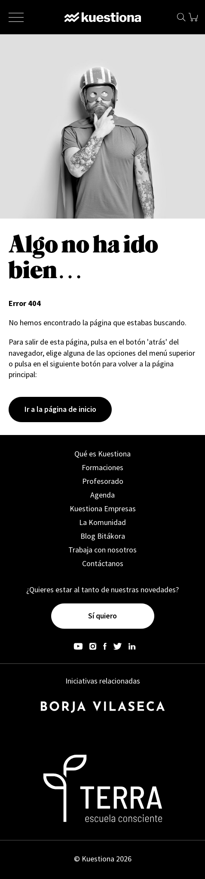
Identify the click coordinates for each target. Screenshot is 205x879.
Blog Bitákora (102, 536)
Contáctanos (102, 563)
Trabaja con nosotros (102, 550)
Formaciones (102, 467)
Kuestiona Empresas (103, 508)
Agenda (102, 495)
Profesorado (102, 481)
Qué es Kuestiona (102, 454)
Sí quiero (102, 616)
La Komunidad (102, 522)
